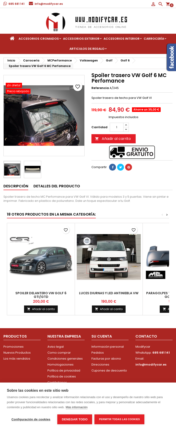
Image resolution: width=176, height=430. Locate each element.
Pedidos (97, 352)
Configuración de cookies (30, 419)
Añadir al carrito (113, 138)
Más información (77, 407)
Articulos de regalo (86, 49)
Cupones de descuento (109, 370)
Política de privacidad (63, 370)
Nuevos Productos (17, 352)
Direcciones (100, 364)
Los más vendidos (16, 358)
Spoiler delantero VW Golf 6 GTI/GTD (40, 295)
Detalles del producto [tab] (56, 186)
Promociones (13, 346)
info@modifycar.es (49, 4)
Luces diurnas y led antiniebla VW (108, 293)
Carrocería (154, 38)
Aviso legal (55, 346)
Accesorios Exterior (81, 38)
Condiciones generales (65, 358)
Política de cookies (61, 376)
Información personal (107, 346)
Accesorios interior (122, 38)
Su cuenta (101, 336)
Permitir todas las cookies (119, 419)
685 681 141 (16, 4)
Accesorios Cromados (39, 38)
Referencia (100, 88)
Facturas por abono (106, 358)
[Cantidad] (117, 127)
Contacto (146, 336)
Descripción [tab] (15, 186)
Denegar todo (75, 419)
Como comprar (59, 352)
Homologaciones (60, 364)
